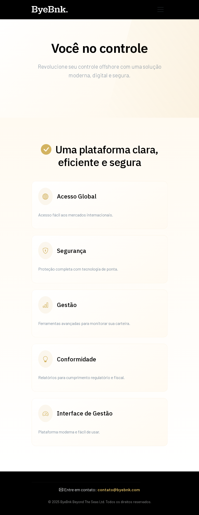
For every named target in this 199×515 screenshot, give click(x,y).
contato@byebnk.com (119, 489)
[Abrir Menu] (160, 9)
